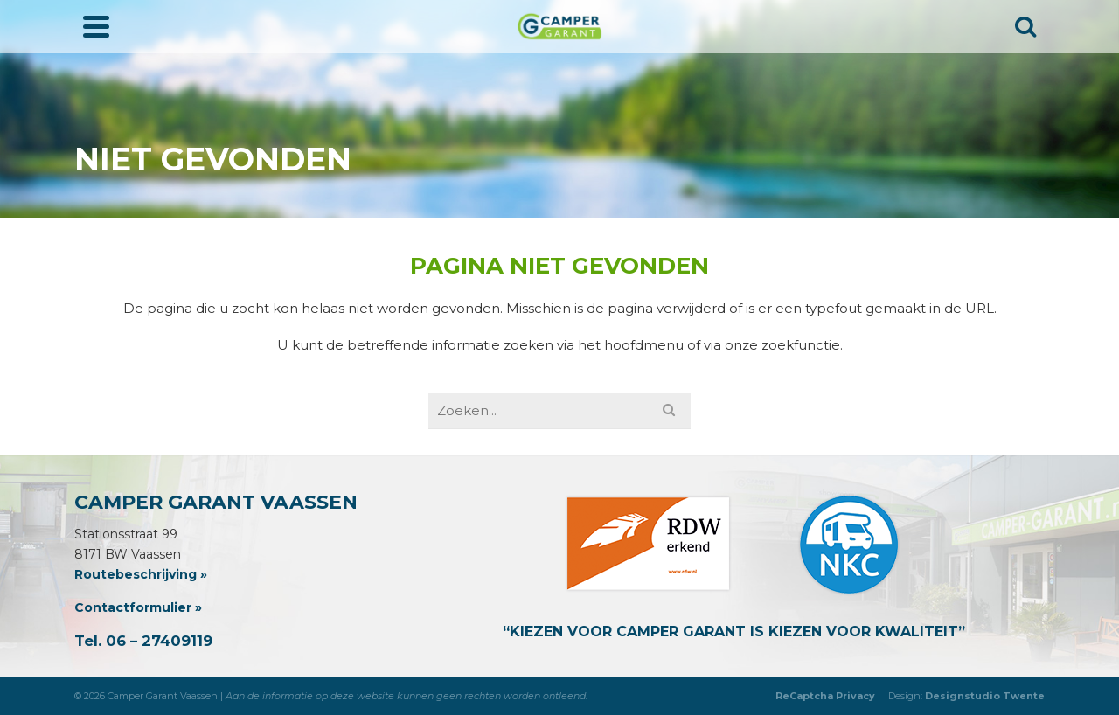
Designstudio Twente (985, 696)
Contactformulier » (138, 607)
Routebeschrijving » (140, 574)
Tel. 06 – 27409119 (143, 640)
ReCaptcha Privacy (825, 696)
